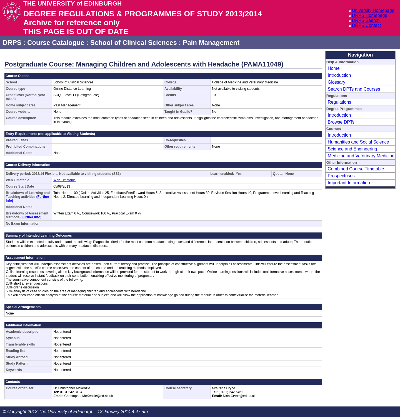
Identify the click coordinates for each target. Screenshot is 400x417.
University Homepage (373, 10)
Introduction (339, 75)
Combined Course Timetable (356, 169)
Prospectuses (341, 175)
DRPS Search (366, 20)
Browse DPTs (341, 122)
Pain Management (211, 42)
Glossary (336, 82)
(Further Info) (31, 217)
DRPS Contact (366, 25)
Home (334, 68)
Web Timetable (64, 180)
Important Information (349, 182)
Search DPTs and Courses (354, 89)
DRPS (12, 42)
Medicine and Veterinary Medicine (361, 156)
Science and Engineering (352, 149)
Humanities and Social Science (358, 142)
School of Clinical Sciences (133, 42)
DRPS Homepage (369, 15)
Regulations (339, 102)
